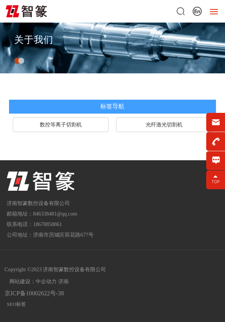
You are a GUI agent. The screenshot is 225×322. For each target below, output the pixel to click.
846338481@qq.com (55, 214)
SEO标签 (16, 304)
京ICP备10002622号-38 (34, 293)
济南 (63, 281)
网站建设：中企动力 (33, 281)
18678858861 (47, 224)
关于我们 (33, 40)
